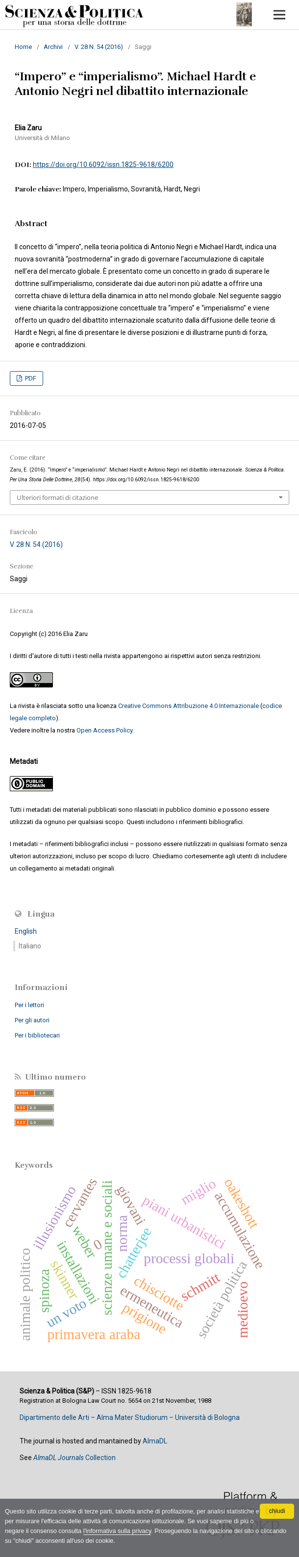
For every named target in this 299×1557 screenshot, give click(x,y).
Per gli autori (32, 1020)
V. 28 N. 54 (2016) (99, 46)
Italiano (30, 946)
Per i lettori (29, 1005)
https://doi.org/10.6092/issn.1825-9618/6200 (103, 164)
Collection (74, 1458)
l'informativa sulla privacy (117, 1531)
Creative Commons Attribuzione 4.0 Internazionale (188, 705)
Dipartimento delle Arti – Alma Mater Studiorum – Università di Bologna (130, 1417)
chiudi (277, 1511)
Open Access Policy (104, 730)
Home (23, 46)
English (26, 931)
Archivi (53, 46)
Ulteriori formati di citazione (57, 497)
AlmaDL (155, 1441)
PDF (30, 378)
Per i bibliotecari (37, 1035)
